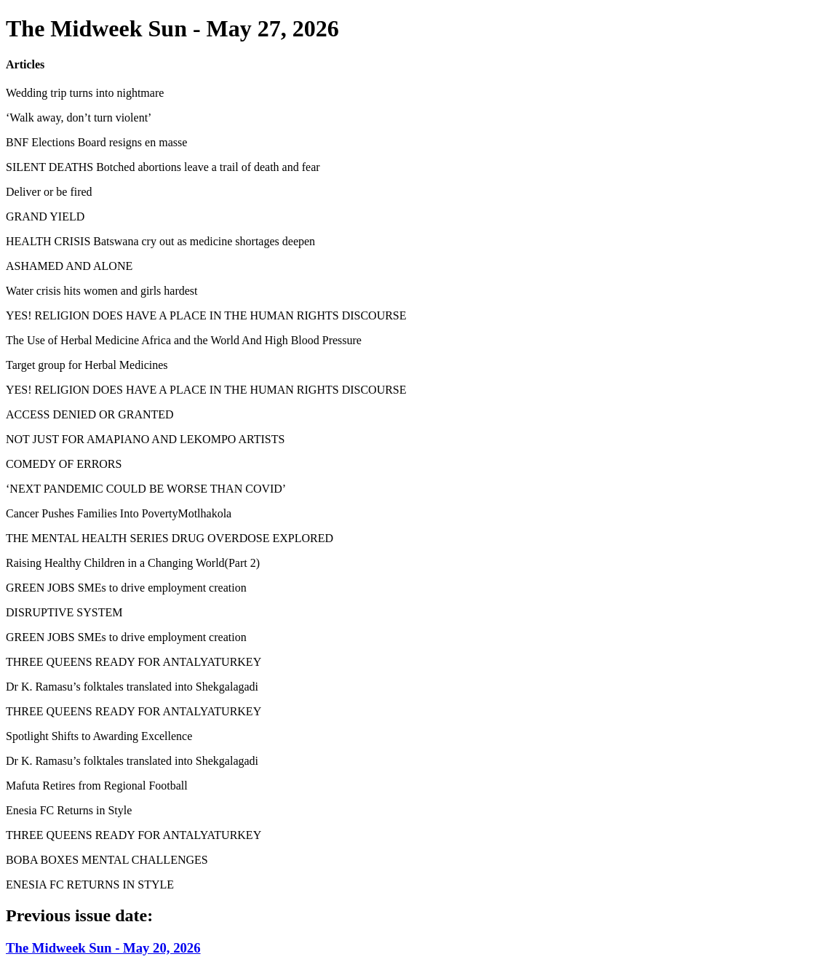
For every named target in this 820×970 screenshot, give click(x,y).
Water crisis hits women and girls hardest (102, 291)
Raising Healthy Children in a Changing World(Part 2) (133, 563)
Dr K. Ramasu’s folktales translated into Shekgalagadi (132, 686)
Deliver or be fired (49, 192)
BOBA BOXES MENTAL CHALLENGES (107, 860)
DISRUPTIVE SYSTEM (64, 612)
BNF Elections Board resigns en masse (96, 142)
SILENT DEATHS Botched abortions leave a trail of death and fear (163, 167)
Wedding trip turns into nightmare (85, 93)
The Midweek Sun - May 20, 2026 (103, 947)
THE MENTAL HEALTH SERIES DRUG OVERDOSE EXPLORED (169, 538)
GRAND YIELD (45, 216)
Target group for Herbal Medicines (87, 365)
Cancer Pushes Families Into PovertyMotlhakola (118, 513)
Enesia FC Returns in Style (69, 810)
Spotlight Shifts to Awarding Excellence (99, 736)
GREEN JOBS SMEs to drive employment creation (126, 587)
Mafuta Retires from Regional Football (97, 785)
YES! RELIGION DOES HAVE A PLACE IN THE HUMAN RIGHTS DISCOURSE (206, 315)
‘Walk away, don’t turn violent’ (78, 117)
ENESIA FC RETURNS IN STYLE (90, 884)
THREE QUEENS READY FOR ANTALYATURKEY (133, 662)
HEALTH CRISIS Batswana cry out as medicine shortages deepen (160, 241)
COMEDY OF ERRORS (64, 464)
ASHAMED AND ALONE (69, 266)
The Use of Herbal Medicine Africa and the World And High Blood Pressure (184, 340)
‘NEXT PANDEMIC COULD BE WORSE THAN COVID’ (146, 488)
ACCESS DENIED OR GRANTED (90, 414)
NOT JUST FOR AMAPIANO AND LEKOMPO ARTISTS (145, 439)
